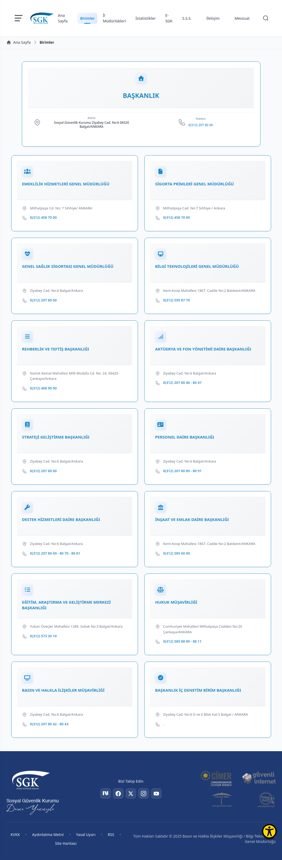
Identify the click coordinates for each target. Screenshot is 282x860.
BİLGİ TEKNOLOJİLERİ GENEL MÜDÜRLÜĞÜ (197, 266)
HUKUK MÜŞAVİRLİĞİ (176, 602)
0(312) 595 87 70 (176, 300)
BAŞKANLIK (141, 95)
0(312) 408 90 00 (43, 388)
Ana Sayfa (63, 18)
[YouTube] (156, 793)
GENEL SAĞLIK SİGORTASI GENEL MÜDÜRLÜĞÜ (68, 266)
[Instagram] (143, 793)
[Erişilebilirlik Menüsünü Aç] (269, 831)
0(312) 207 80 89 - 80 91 (182, 471)
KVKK (15, 834)
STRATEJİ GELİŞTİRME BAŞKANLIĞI (55, 437)
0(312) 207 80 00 (200, 125)
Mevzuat (242, 18)
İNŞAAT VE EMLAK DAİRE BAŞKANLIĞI (192, 520)
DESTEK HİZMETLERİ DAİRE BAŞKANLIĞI (61, 520)
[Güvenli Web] (222, 799)
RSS (111, 834)
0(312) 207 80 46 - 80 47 (182, 382)
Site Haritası (66, 843)
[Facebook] (118, 793)
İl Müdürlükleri (114, 18)
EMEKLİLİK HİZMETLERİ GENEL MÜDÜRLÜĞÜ (65, 183)
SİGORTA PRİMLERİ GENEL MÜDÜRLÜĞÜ (194, 183)
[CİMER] (216, 778)
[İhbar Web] (266, 799)
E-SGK (169, 18)
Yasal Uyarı (85, 834)
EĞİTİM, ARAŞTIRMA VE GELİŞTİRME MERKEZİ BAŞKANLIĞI (66, 605)
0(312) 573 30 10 (43, 636)
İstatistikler (146, 18)
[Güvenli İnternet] (259, 778)
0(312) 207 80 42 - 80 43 (49, 724)
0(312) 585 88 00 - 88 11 (182, 641)
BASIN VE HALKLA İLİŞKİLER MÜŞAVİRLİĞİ (63, 690)
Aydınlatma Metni (48, 834)
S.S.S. (186, 18)
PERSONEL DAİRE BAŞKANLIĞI (184, 437)
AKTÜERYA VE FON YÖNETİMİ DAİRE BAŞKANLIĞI (203, 349)
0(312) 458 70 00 (43, 217)
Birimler (87, 18)
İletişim (213, 18)
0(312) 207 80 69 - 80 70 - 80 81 (55, 553)
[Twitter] (130, 793)
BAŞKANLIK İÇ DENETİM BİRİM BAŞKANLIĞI (198, 690)
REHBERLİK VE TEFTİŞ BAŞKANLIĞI (55, 349)
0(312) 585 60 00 (176, 553)
